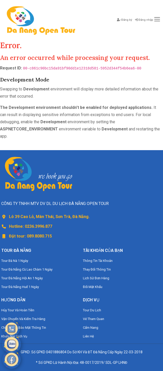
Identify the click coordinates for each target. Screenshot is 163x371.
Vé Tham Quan (93, 319)
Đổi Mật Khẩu (92, 287)
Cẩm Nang (90, 327)
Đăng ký (124, 20)
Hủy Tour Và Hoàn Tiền (17, 310)
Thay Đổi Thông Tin (97, 269)
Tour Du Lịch (92, 310)
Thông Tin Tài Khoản (98, 261)
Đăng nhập (144, 20)
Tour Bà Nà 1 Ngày (14, 261)
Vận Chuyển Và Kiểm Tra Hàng (23, 319)
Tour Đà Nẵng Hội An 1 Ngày (22, 278)
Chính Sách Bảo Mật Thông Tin (23, 327)
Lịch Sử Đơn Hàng (96, 278)
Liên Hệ (88, 336)
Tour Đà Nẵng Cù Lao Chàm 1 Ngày (26, 269)
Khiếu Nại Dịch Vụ (14, 336)
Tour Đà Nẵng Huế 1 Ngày (20, 287)
